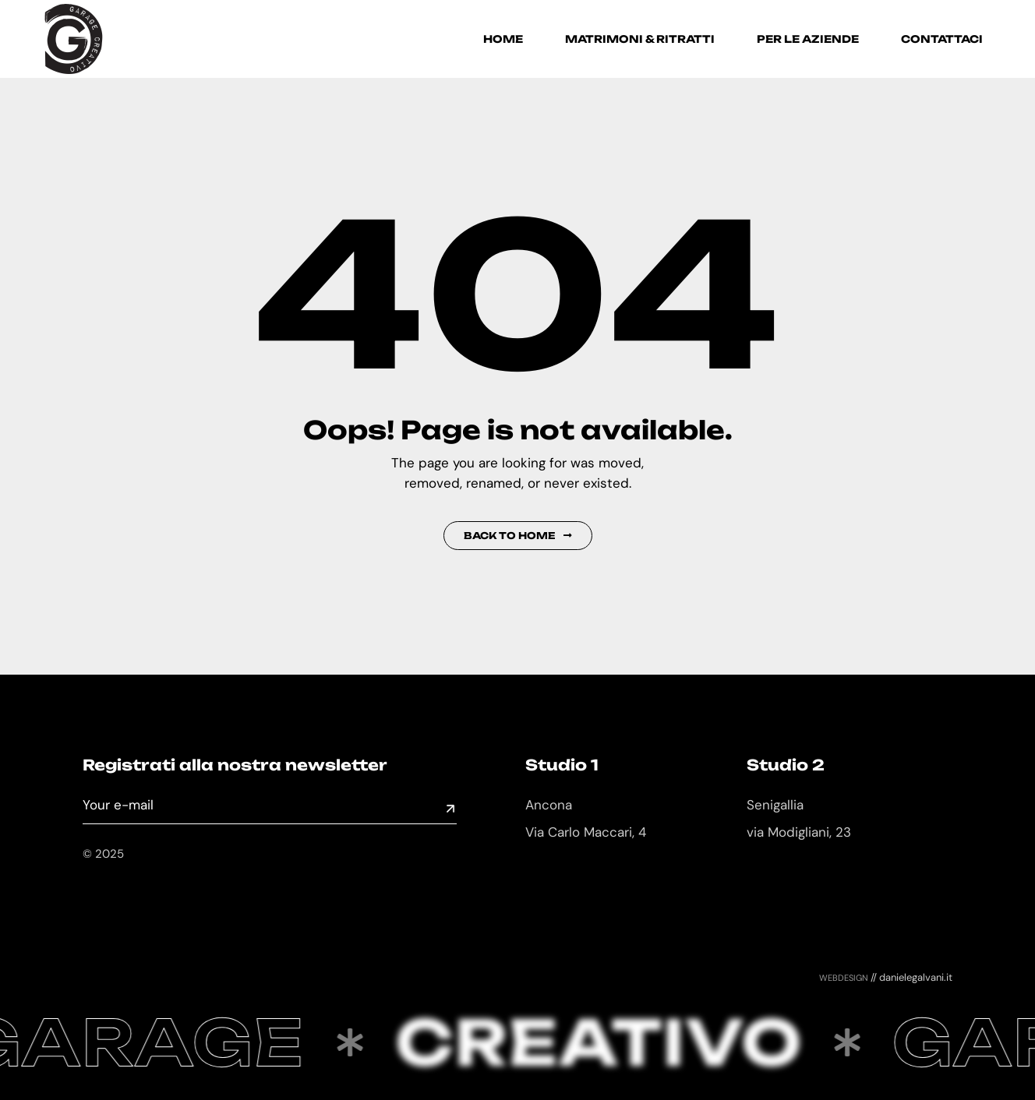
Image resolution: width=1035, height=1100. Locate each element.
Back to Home (518, 535)
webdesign (843, 977)
